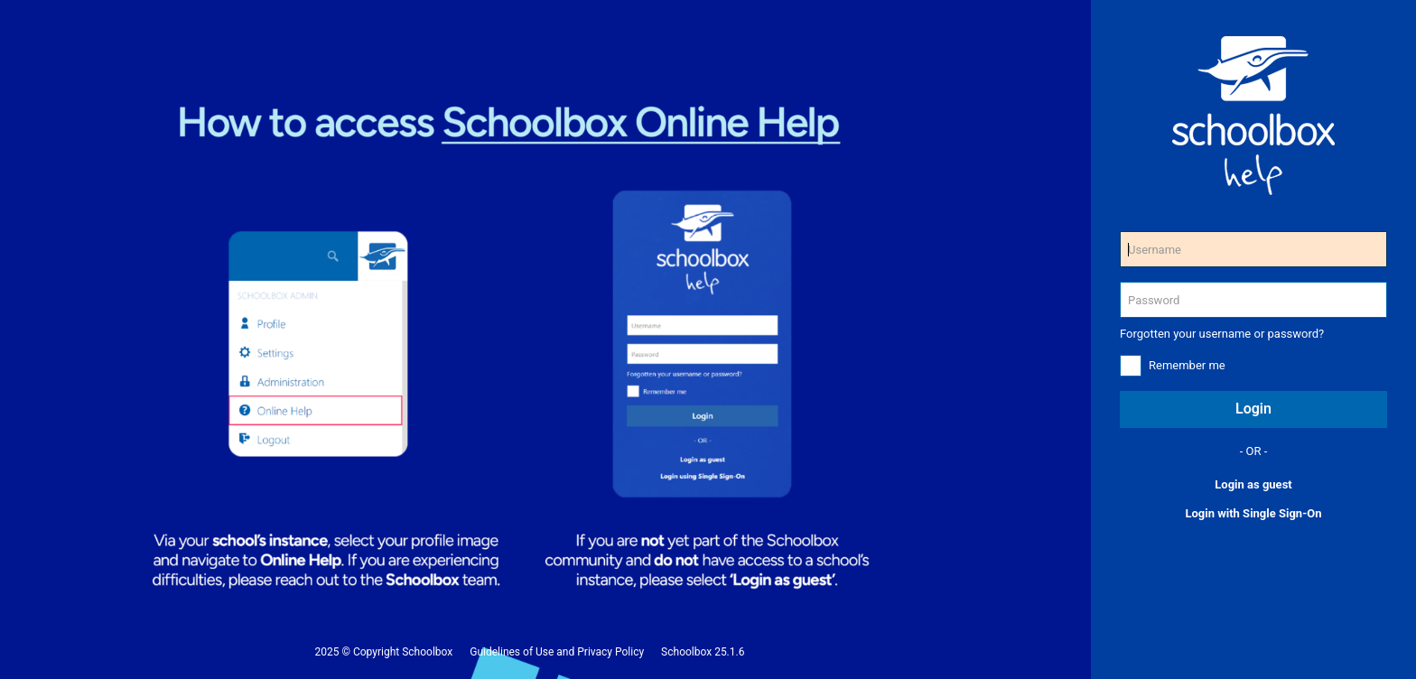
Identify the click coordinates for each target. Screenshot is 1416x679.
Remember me (1187, 365)
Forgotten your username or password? (1222, 333)
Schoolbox (427, 652)
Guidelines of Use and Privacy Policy (557, 652)
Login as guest (1253, 484)
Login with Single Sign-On (1253, 513)
